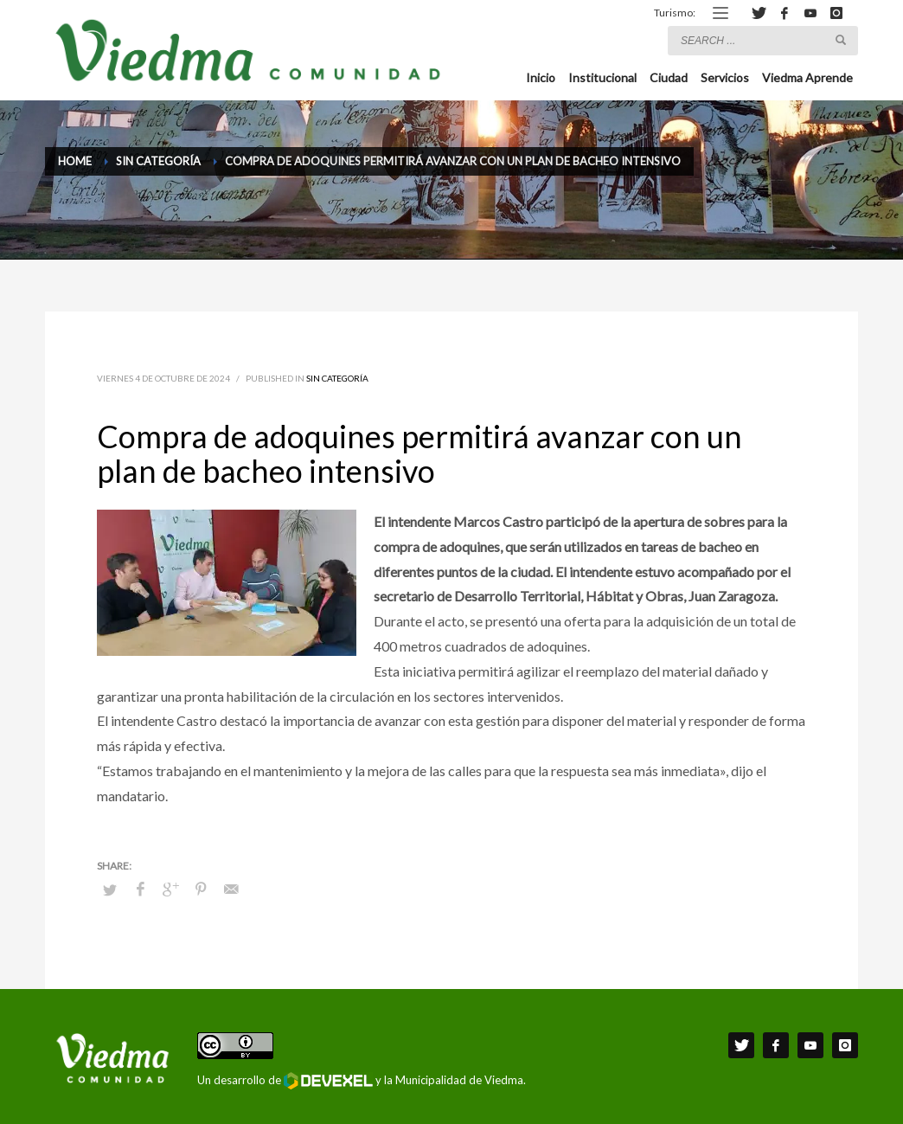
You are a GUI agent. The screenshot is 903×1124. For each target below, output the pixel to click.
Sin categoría (337, 378)
